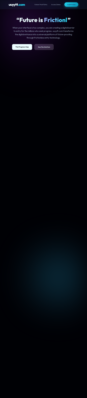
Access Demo (56, 5)
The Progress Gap (19, 47)
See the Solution (42, 47)
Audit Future (71, 5)
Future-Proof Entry (41, 5)
